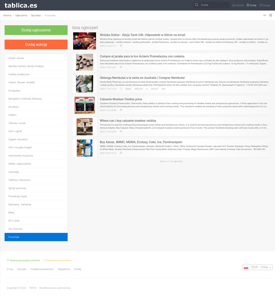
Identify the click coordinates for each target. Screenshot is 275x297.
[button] (257, 267)
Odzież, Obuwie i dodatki (21, 82)
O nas (10, 269)
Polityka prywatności (42, 269)
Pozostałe (50, 15)
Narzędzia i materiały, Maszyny (25, 98)
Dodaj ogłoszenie (36, 30)
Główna (7, 15)
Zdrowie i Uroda (16, 123)
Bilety (11, 212)
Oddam (12, 114)
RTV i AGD (13, 220)
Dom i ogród (15, 131)
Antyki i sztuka (16, 58)
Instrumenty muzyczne (20, 155)
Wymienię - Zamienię (19, 204)
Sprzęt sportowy (17, 188)
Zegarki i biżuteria (18, 139)
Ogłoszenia (21, 15)
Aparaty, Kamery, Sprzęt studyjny (26, 66)
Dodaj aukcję (36, 44)
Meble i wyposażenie (19, 163)
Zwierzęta (13, 172)
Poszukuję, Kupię (17, 196)
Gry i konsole (15, 228)
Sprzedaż (36, 15)
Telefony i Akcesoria (19, 180)
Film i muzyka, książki (20, 147)
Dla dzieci (13, 106)
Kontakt (22, 269)
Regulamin (64, 269)
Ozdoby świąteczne (18, 74)
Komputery (14, 90)
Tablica (33, 287)
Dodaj (77, 269)
